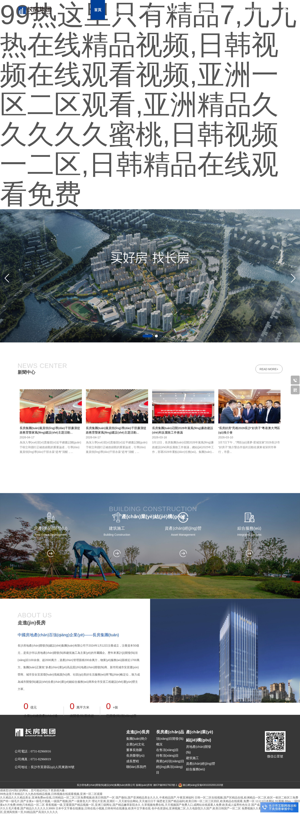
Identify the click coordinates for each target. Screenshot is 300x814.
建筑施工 (192, 758)
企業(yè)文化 (135, 744)
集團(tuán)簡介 (136, 738)
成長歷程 (132, 761)
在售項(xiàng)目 (167, 750)
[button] (293, 278)
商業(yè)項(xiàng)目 (170, 761)
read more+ (269, 687)
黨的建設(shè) (150, 10)
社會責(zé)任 (161, 30)
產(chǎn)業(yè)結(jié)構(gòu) (250, 10)
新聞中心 (177, 10)
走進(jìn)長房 (120, 10)
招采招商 (187, 30)
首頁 (97, 10)
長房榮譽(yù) (135, 755)
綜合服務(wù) (195, 769)
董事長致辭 (134, 750)
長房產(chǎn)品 (205, 10)
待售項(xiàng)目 (167, 755)
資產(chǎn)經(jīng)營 (200, 763)
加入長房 (209, 30)
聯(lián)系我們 (136, 767)
